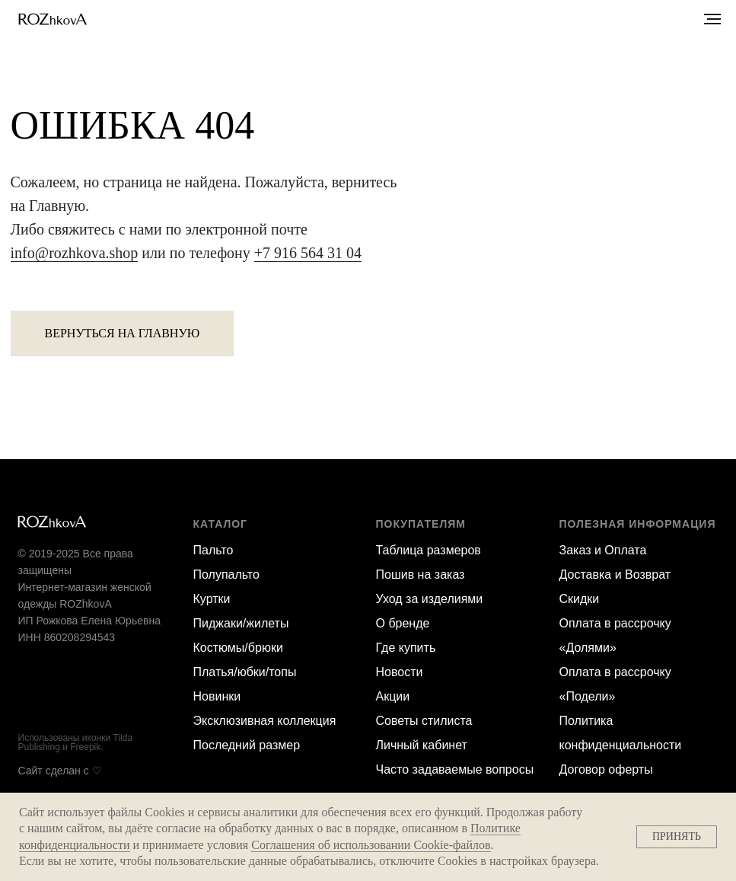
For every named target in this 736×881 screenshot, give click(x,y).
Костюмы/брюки (238, 647)
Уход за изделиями (429, 598)
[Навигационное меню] (712, 19)
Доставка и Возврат (615, 574)
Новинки (217, 696)
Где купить (406, 647)
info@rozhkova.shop (75, 252)
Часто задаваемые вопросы (455, 769)
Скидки (579, 598)
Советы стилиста (424, 720)
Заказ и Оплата (603, 550)
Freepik (85, 747)
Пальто (213, 550)
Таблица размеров (428, 550)
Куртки (212, 598)
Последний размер (247, 745)
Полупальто (226, 574)
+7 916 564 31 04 (308, 252)
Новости (399, 672)
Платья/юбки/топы (245, 672)
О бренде (403, 623)
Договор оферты (606, 769)
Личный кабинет (421, 745)
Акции (393, 696)
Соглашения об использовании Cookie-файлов (370, 844)
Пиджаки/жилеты (241, 623)
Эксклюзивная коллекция (264, 720)
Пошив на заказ (420, 574)
